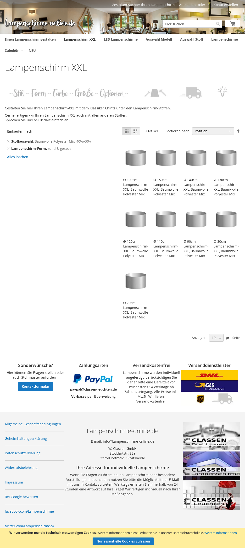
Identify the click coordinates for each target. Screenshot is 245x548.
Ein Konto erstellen (223, 4)
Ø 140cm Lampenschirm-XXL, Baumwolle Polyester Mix (196, 186)
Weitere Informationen (220, 533)
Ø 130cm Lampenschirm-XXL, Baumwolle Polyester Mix (226, 186)
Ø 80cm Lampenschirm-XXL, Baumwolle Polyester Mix (226, 248)
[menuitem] (30, 39)
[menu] (122, 45)
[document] (123, 538)
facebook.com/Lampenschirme (29, 511)
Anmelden (187, 4)
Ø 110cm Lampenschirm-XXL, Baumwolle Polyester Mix (165, 248)
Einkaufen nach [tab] (19, 131)
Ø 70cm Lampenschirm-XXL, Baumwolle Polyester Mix (135, 310)
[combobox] (192, 24)
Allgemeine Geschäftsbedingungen (33, 424)
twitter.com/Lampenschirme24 (29, 526)
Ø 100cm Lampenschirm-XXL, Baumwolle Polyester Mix (135, 186)
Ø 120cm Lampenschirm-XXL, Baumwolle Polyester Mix (135, 248)
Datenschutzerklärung (22, 453)
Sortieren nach (177, 131)
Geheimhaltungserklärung (26, 438)
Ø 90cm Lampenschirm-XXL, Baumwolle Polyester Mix (196, 248)
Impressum (14, 482)
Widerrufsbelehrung (21, 467)
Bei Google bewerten (21, 496)
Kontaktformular (35, 386)
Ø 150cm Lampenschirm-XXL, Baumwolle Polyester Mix (165, 186)
